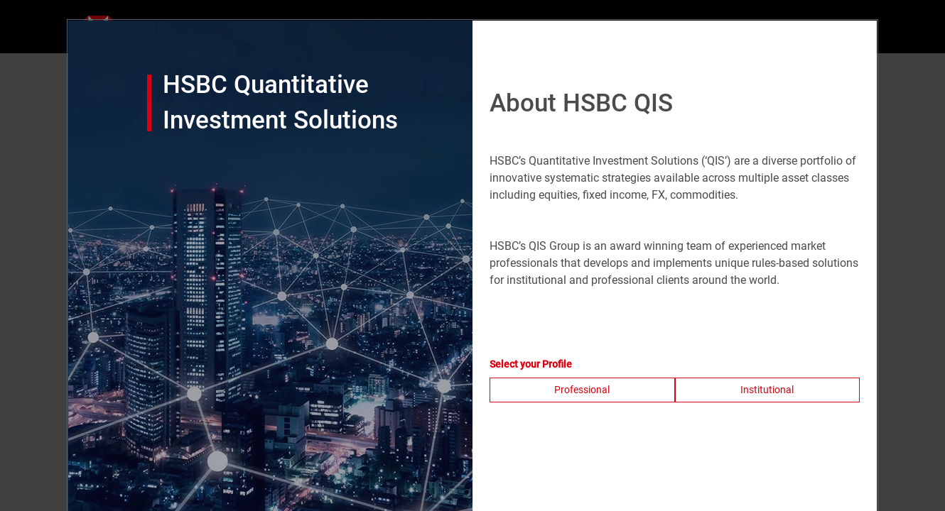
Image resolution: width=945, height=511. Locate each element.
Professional (582, 389)
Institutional (767, 389)
